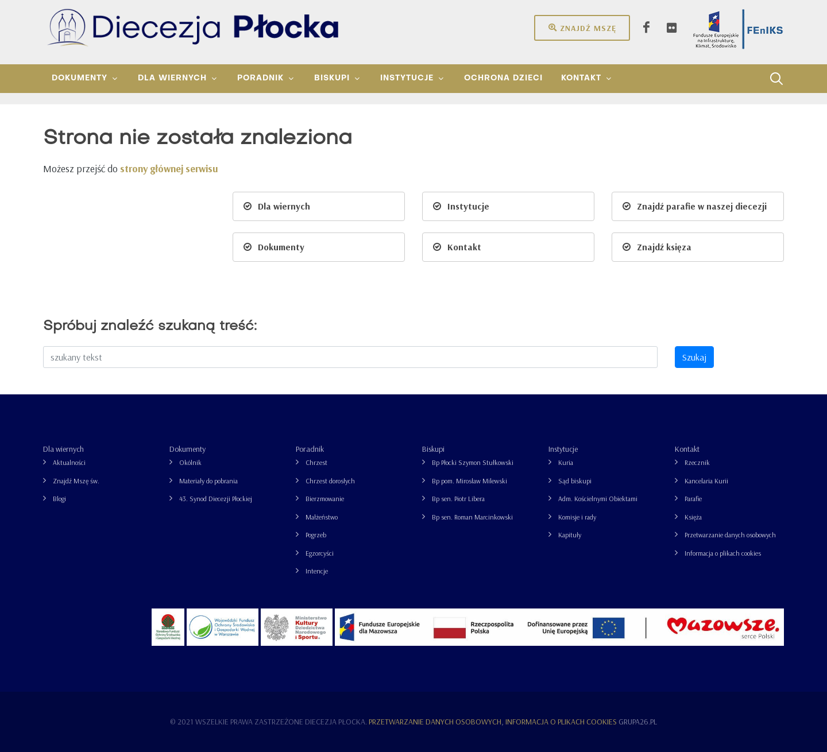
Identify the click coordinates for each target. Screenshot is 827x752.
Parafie (693, 498)
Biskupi (433, 449)
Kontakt (687, 449)
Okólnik (190, 462)
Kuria (565, 462)
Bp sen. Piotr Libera (458, 498)
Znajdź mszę (582, 27)
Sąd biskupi (575, 480)
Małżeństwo (322, 517)
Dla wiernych (63, 449)
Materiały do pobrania (208, 480)
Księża (693, 517)
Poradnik (310, 449)
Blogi (59, 498)
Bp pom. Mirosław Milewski (469, 480)
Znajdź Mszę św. (76, 480)
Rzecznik (697, 462)
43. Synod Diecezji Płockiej (215, 498)
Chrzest (316, 462)
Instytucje (563, 449)
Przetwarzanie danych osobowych (730, 534)
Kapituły (569, 534)
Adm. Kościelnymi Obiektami (597, 498)
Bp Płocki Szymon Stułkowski (472, 462)
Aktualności (69, 462)
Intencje (317, 571)
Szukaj (694, 357)
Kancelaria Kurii (706, 480)
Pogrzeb (316, 534)
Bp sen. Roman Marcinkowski (472, 517)
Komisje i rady (577, 517)
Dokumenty (187, 449)
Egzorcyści (320, 553)
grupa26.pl (638, 721)
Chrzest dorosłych (330, 480)
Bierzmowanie (325, 498)
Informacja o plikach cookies (723, 553)
